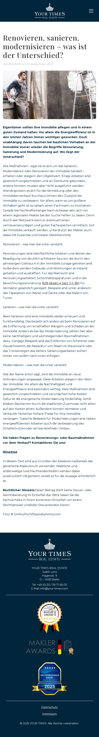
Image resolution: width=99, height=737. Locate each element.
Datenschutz (49, 707)
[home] (50, 11)
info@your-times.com (54, 588)
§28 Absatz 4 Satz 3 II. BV (61, 283)
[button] (90, 11)
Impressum (49, 713)
